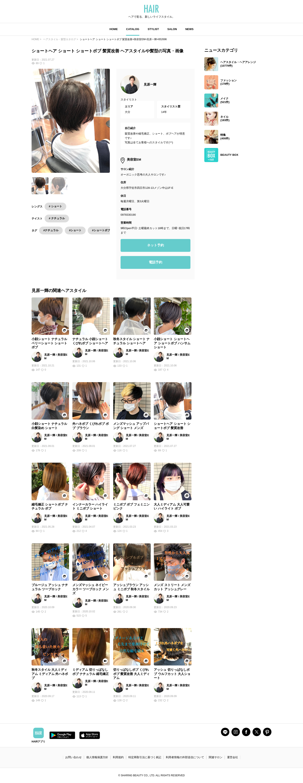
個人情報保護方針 (97, 757)
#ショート (75, 230)
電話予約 (155, 262)
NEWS (189, 29)
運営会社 (232, 757)
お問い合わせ (73, 757)
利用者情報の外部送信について (185, 757)
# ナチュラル (57, 218)
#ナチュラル (50, 230)
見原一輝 (150, 84)
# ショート (55, 206)
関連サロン (215, 757)
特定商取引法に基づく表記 (144, 757)
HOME (113, 29)
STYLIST (153, 29)
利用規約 (118, 757)
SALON (172, 29)
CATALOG (132, 29)
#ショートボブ (101, 230)
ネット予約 (155, 245)
